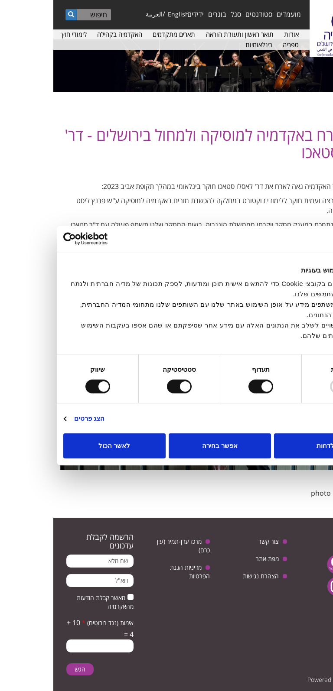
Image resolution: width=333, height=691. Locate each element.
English (125, 14)
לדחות (272, 445)
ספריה (237, 44)
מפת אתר (213, 559)
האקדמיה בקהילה (66, 34)
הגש (26, 669)
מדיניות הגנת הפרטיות (137, 571)
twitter (310, 564)
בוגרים (164, 14)
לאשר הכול (61, 445)
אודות (238, 34)
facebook (310, 586)
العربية (100, 14)
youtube (283, 564)
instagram (283, 586)
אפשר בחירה (166, 445)
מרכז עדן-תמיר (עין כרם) (130, 545)
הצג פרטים (36, 418)
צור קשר (215, 541)
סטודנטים (205, 14)
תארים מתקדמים (120, 34)
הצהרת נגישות (207, 576)
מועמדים (235, 14)
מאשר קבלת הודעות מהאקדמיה (51, 602)
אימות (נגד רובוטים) (54, 623)
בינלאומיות (205, 44)
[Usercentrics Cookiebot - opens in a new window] (48, 238)
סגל (182, 14)
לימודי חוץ (20, 34)
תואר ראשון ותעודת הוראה (186, 34)
